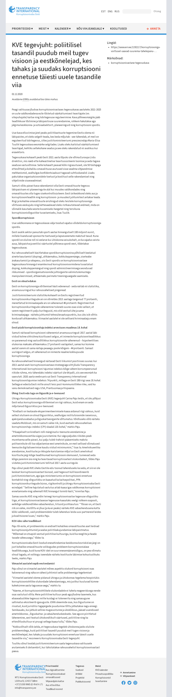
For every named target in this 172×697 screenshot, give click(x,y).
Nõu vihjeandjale (89, 28)
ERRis (25, 99)
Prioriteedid (21, 28)
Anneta (155, 28)
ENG (110, 11)
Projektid (79, 677)
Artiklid (78, 673)
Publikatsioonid (82, 681)
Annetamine (129, 672)
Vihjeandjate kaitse (55, 681)
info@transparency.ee (25, 687)
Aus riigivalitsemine (55, 670)
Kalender (61, 28)
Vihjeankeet (129, 676)
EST (103, 11)
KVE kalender (101, 670)
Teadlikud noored (54, 689)
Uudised (79, 670)
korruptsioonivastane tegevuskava (130, 63)
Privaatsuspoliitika (104, 673)
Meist (43, 28)
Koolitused (118, 28)
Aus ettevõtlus (53, 685)
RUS (117, 11)
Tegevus (79, 666)
